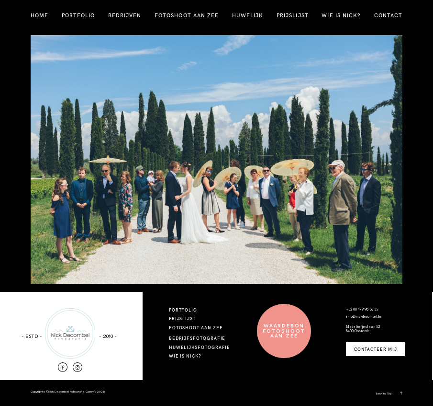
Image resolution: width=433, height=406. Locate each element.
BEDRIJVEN (125, 15)
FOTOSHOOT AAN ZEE (187, 15)
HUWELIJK (247, 15)
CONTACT (388, 15)
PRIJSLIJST (293, 15)
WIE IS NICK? (341, 15)
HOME (39, 15)
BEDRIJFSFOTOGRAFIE (197, 338)
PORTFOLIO (78, 15)
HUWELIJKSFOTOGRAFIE (199, 347)
